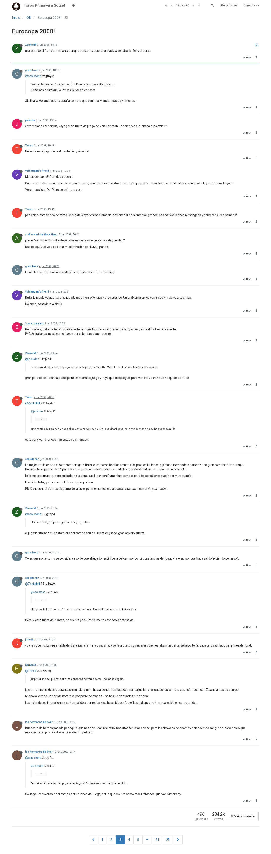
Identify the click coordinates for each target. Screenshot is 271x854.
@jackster (32, 359)
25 (168, 839)
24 (157, 839)
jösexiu (29, 639)
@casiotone (33, 76)
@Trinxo (30, 671)
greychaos (31, 70)
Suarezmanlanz (34, 323)
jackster (30, 120)
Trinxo (29, 145)
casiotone (31, 459)
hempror (30, 664)
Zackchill (30, 44)
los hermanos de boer (39, 722)
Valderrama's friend (37, 170)
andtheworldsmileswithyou (41, 234)
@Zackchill (32, 403)
